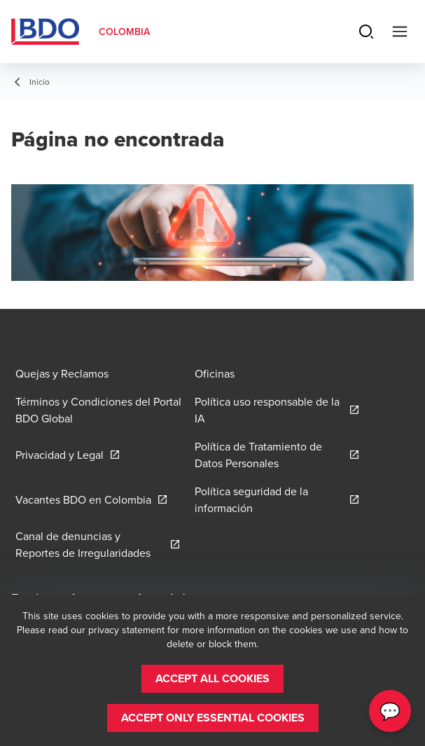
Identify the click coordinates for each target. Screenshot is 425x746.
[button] (212, 679)
